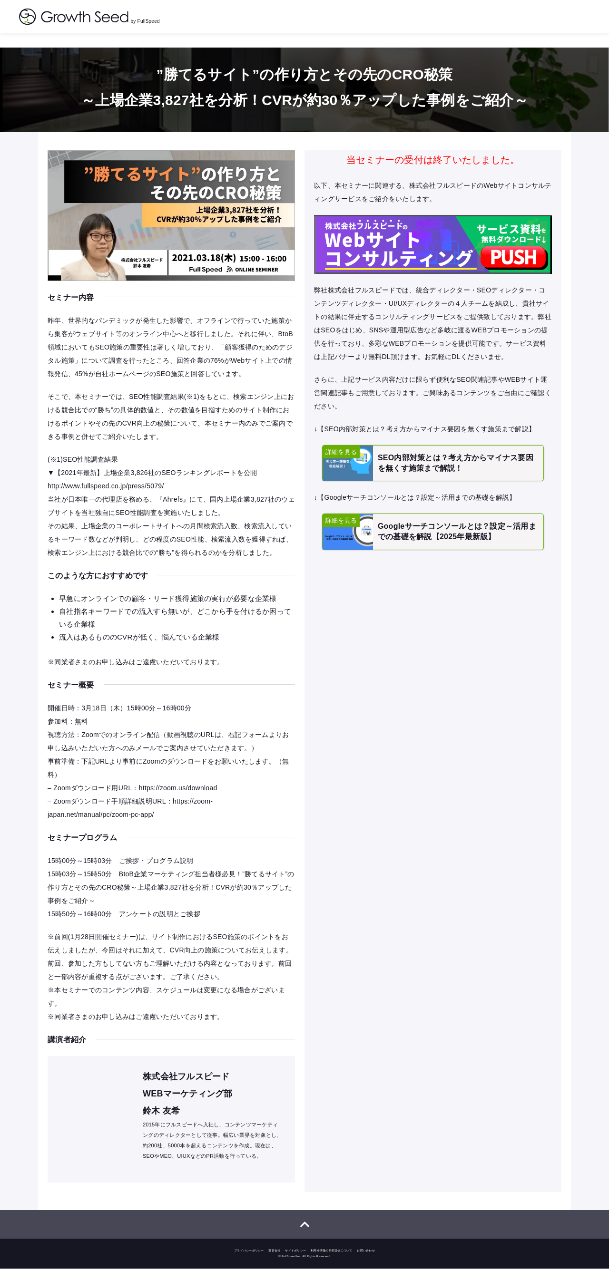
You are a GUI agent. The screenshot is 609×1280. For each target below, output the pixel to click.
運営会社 (274, 1262)
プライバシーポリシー (249, 1262)
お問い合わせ (366, 1262)
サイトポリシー (295, 1262)
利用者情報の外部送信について (332, 1262)
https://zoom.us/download (178, 796)
